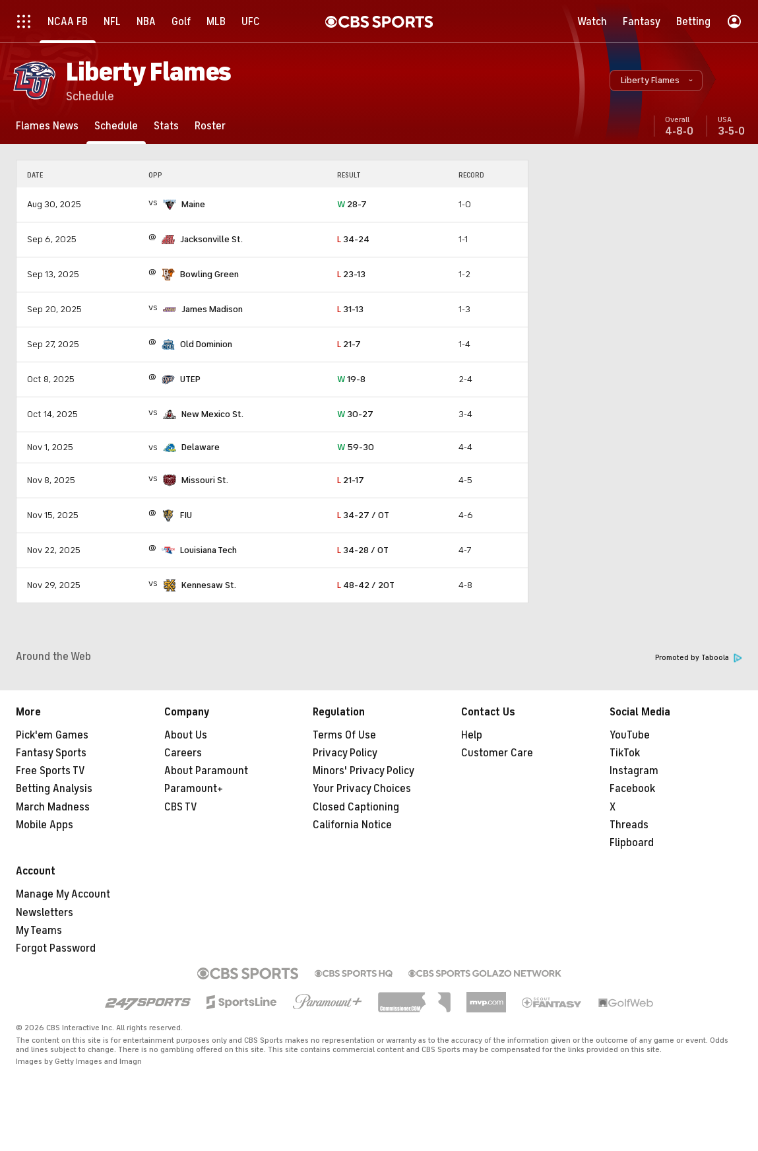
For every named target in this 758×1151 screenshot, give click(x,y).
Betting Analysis (54, 788)
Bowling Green (209, 274)
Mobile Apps (44, 825)
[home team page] (169, 204)
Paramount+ (193, 788)
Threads (629, 825)
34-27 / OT (363, 515)
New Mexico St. (212, 414)
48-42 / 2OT (366, 585)
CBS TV (180, 807)
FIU (186, 515)
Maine (193, 204)
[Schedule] (116, 126)
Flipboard (632, 842)
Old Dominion (206, 344)
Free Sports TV (50, 770)
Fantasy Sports (51, 753)
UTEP (190, 379)
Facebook (632, 788)
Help (471, 735)
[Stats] (166, 126)
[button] (656, 80)
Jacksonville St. (211, 239)
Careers (183, 753)
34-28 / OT (363, 550)
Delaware (200, 447)
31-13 (350, 309)
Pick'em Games (52, 735)
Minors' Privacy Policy (363, 770)
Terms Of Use (344, 735)
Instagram (634, 770)
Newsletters (44, 912)
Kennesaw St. (208, 585)
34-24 (353, 239)
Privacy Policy (345, 753)
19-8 (351, 379)
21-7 (349, 344)
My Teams (39, 930)
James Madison (212, 309)
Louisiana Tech (208, 550)
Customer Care (497, 753)
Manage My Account (63, 894)
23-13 (351, 274)
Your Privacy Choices (362, 788)
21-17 (350, 480)
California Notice (352, 825)
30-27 (355, 414)
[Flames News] (47, 126)
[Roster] (210, 126)
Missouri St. (204, 480)
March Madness (53, 807)
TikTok (625, 753)
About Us (185, 735)
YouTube (630, 735)
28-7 (352, 204)
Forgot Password (56, 948)
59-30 (355, 447)
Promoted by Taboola (698, 657)
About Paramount (206, 770)
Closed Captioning (356, 807)
